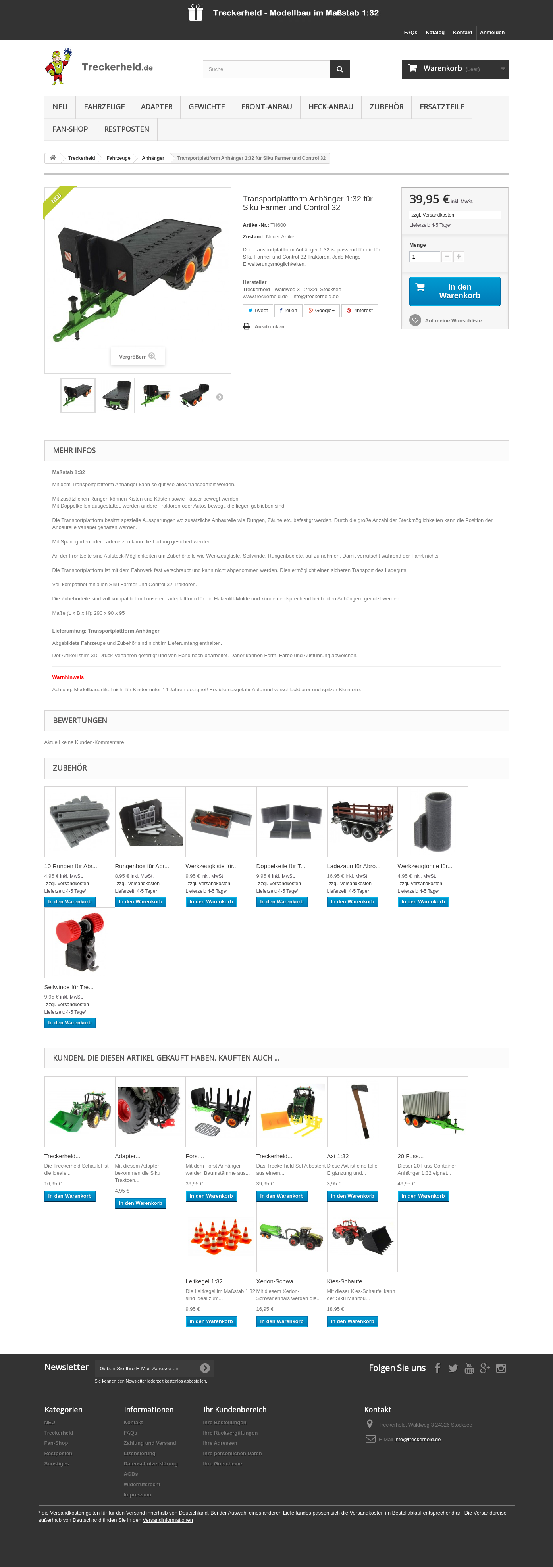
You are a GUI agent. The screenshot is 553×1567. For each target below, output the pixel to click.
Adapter (156, 106)
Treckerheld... (62, 1156)
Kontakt (462, 32)
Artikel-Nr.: (256, 225)
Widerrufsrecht (142, 1484)
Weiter (220, 397)
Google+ (322, 310)
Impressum (137, 1495)
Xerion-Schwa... (277, 1281)
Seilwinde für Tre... (69, 987)
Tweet (258, 310)
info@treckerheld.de (418, 1439)
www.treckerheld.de (265, 296)
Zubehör (386, 106)
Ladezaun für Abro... (354, 866)
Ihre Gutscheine (222, 1464)
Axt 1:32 (338, 1156)
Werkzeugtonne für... (425, 866)
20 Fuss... (411, 1156)
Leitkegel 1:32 (204, 1281)
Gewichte (207, 106)
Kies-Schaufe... (347, 1281)
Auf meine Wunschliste (453, 321)
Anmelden (492, 32)
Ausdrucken (270, 327)
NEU (59, 106)
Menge (417, 245)
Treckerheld (58, 1433)
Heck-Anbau (330, 106)
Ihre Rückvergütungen (230, 1433)
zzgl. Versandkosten (432, 215)
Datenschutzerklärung (151, 1464)
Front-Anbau (266, 106)
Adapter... (128, 1156)
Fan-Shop (70, 129)
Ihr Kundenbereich (234, 1409)
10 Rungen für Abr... (70, 866)
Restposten (126, 129)
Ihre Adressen (220, 1443)
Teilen (288, 310)
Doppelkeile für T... (281, 866)
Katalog (435, 32)
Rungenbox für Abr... (142, 866)
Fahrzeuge (104, 106)
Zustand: (254, 237)
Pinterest (360, 310)
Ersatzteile (442, 106)
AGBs (131, 1474)
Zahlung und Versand (150, 1443)
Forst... (195, 1156)
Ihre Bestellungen (225, 1422)
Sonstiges (56, 1464)
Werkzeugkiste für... (212, 866)
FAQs (411, 32)
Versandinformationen (168, 1520)
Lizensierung (140, 1453)
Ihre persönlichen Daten (232, 1453)
